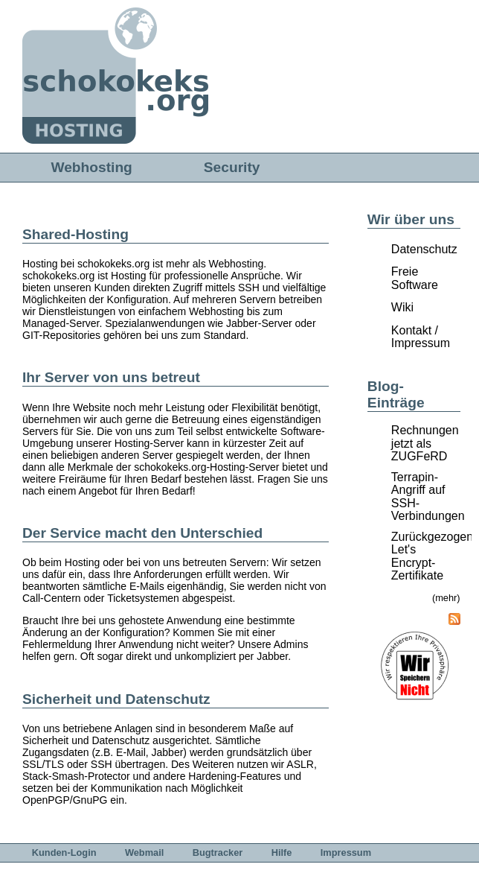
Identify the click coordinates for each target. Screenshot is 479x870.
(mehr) (446, 597)
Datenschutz (424, 249)
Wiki (402, 307)
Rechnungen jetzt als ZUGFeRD (425, 443)
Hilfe (281, 852)
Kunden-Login (64, 852)
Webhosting (91, 167)
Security (232, 167)
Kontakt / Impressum (420, 337)
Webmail (144, 852)
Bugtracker (218, 852)
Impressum (346, 852)
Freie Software (414, 278)
